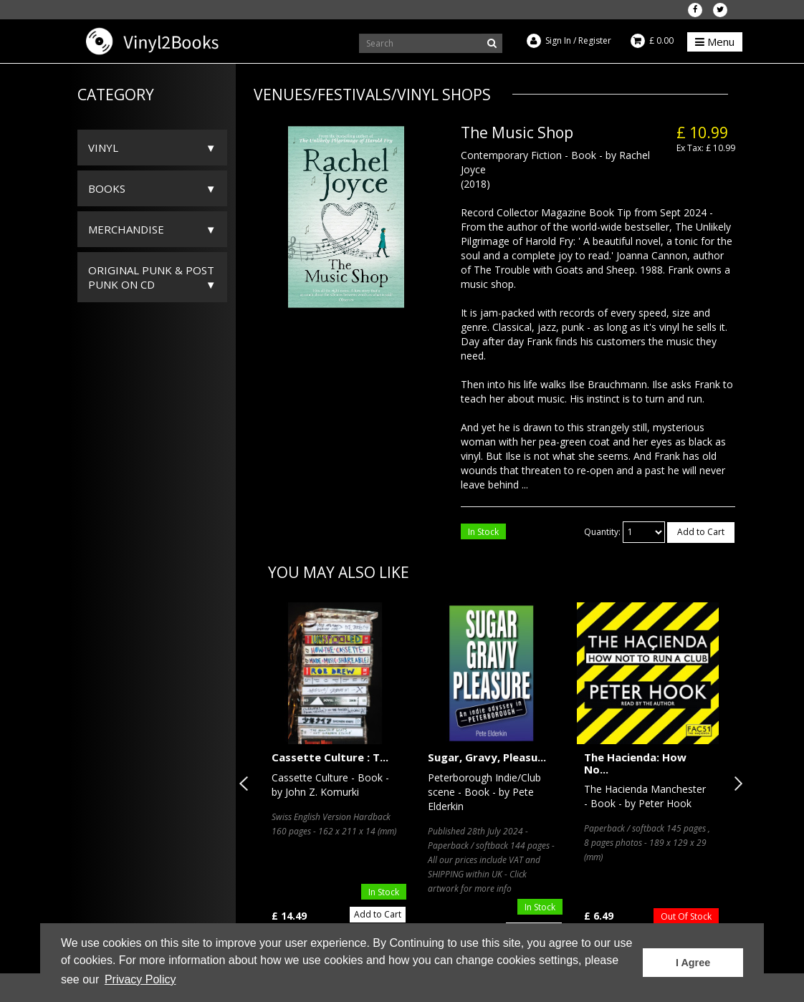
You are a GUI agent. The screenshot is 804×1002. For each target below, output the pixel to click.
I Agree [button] (693, 962)
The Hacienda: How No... (635, 763)
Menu (714, 41)
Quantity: (602, 532)
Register (594, 40)
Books (106, 188)
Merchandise (126, 229)
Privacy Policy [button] (140, 979)
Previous (246, 783)
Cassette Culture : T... (330, 757)
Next (735, 783)
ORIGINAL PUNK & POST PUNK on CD (151, 277)
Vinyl (103, 147)
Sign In (558, 40)
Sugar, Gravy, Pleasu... (487, 757)
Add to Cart (700, 532)
